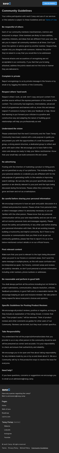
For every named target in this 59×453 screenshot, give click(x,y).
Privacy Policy (13, 448)
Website (7, 426)
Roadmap (5, 413)
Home (4, 405)
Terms (4, 448)
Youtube (7, 437)
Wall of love (6, 409)
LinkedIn (7, 430)
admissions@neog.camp (16, 396)
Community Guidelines (39, 448)
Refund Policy (25, 448)
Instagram (8, 434)
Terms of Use (51, 20)
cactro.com (6, 417)
